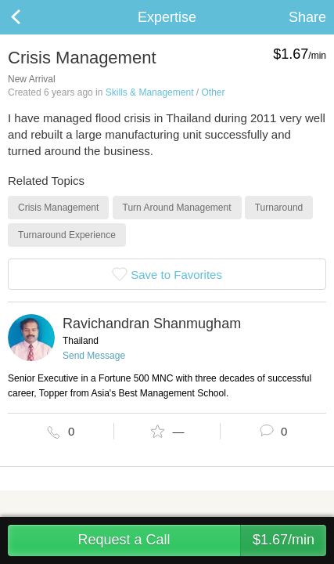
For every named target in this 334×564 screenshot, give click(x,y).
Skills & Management (150, 92)
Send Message (94, 355)
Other (212, 92)
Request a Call (201, 540)
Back (31, 17)
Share (307, 17)
